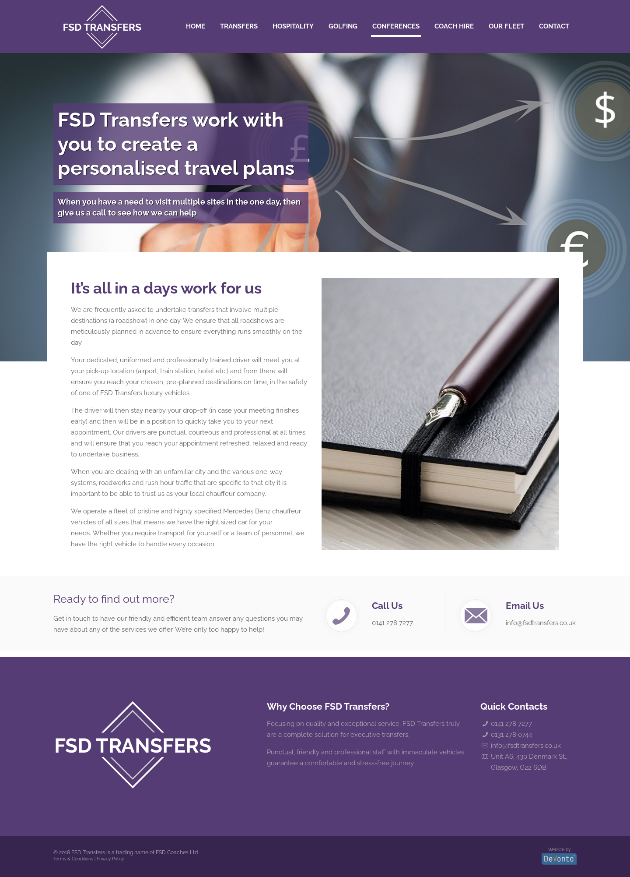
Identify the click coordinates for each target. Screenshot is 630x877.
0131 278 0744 (511, 735)
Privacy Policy (110, 858)
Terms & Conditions (73, 858)
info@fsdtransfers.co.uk (526, 746)
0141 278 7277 (511, 724)
